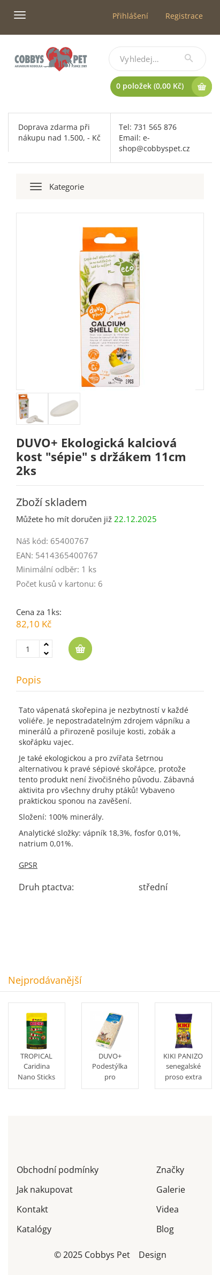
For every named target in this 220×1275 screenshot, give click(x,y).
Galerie (170, 1189)
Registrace (184, 16)
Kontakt (32, 1208)
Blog (165, 1228)
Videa (167, 1208)
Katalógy (34, 1228)
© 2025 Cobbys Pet (92, 1254)
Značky (170, 1169)
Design (152, 1254)
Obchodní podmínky (57, 1169)
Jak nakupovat (45, 1189)
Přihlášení (130, 16)
